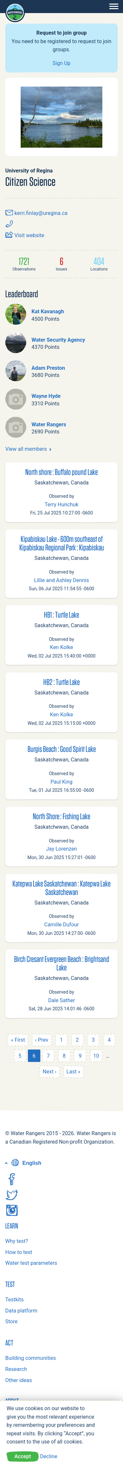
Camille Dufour (61, 924)
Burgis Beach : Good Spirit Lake (62, 749)
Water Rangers (48, 424)
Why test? (16, 1241)
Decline (48, 1456)
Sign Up (61, 63)
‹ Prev (41, 1040)
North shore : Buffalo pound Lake (61, 472)
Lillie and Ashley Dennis (61, 580)
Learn (11, 1225)
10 (96, 1056)
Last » (73, 1071)
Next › (49, 1071)
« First (18, 1040)
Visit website (24, 235)
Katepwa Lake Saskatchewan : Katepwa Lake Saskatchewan (61, 887)
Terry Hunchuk (61, 504)
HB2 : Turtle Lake (61, 682)
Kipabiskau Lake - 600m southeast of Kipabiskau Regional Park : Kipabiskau (61, 543)
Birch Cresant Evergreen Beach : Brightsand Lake (61, 963)
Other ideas (18, 1380)
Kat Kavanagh (47, 311)
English (25, 1163)
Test (10, 1284)
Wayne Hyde (46, 396)
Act (9, 1342)
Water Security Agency (58, 340)
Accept (22, 1456)
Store (11, 1321)
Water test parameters (31, 1263)
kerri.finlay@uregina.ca (36, 213)
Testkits (14, 1299)
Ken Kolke (61, 647)
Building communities (30, 1358)
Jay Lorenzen (61, 849)
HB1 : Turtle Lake (61, 614)
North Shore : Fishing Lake (61, 816)
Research (16, 1369)
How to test (18, 1252)
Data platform (21, 1311)
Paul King (61, 782)
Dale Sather (61, 1000)
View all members (26, 449)
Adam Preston (48, 368)
